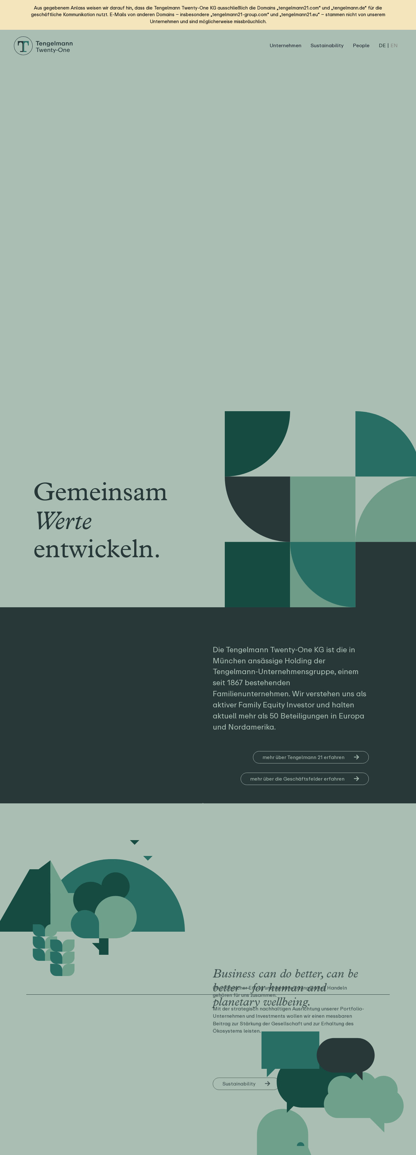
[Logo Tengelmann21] (43, 39)
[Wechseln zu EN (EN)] (394, 45)
